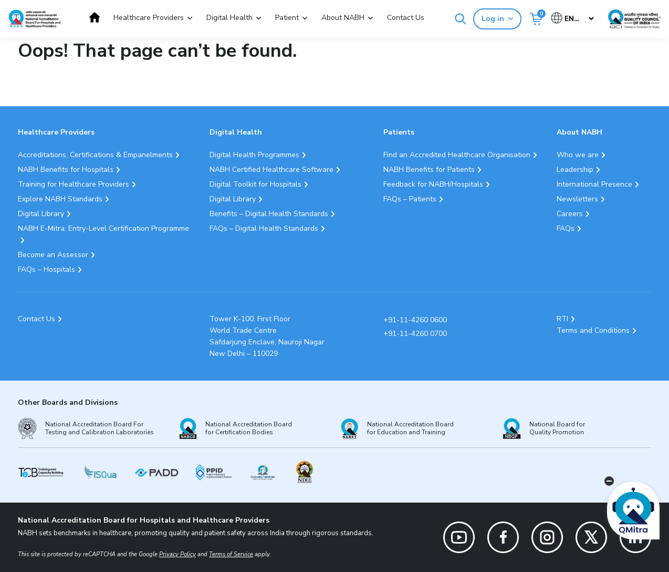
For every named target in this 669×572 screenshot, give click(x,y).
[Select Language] (573, 18)
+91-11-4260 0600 (415, 320)
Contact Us (405, 18)
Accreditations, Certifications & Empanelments (95, 155)
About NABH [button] (342, 18)
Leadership (575, 170)
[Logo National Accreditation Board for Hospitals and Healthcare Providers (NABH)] (34, 18)
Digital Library (41, 214)
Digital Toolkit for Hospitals (255, 184)
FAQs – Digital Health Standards (264, 228)
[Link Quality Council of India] (634, 18)
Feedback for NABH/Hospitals (433, 184)
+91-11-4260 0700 (415, 334)
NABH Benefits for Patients (429, 170)
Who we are (578, 155)
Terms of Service (231, 554)
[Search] (460, 18)
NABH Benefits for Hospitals (65, 170)
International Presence (594, 184)
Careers (570, 214)
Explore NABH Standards (60, 199)
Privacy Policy (177, 554)
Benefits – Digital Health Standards (269, 214)
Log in (497, 19)
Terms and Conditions (593, 330)
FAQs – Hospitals (46, 269)
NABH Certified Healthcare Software (271, 170)
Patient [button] (287, 18)
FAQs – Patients (409, 199)
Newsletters (577, 199)
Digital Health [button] (229, 18)
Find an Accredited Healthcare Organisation (456, 155)
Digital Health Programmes (254, 155)
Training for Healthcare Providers (73, 184)
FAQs (565, 228)
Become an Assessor (53, 255)
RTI (562, 319)
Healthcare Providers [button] (148, 18)
